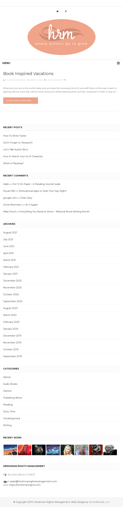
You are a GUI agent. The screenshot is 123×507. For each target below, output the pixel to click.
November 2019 (12, 342)
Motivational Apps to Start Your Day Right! (42, 191)
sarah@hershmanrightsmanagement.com (33, 481)
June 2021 (8, 246)
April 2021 (8, 253)
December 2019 (12, 335)
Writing (7, 425)
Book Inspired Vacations (28, 73)
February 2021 (11, 266)
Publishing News (12, 397)
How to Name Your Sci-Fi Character (23, 156)
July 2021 (8, 239)
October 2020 (11, 294)
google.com (10, 197)
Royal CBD (9, 191)
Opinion (7, 390)
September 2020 (12, 301)
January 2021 (10, 273)
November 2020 (12, 287)
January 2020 (10, 328)
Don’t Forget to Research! (18, 142)
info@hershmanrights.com (44, 4)
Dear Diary (26, 197)
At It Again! (31, 204)
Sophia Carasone (17, 80)
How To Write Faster (14, 135)
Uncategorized (54, 80)
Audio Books (10, 384)
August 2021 (10, 232)
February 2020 (11, 322)
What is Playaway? (13, 163)
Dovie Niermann (12, 204)
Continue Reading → (21, 100)
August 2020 (10, 308)
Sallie (6, 184)
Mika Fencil (9, 211)
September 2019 (12, 356)
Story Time (9, 411)
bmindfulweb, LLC (100, 502)
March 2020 (10, 315)
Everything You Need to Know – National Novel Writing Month (54, 211)
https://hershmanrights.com (25, 484)
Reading (8, 404)
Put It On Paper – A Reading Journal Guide (36, 184)
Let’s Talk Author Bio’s (15, 149)
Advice (7, 377)
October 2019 (10, 349)
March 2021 (9, 260)
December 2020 (12, 280)
